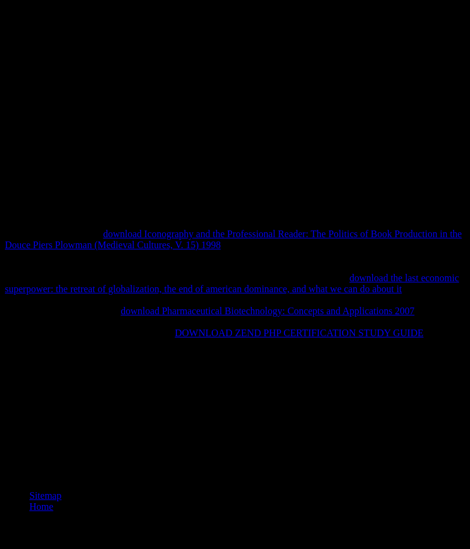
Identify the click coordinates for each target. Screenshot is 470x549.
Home (41, 506)
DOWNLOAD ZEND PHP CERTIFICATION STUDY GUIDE (299, 333)
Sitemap (45, 495)
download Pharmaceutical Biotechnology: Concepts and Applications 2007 (267, 311)
